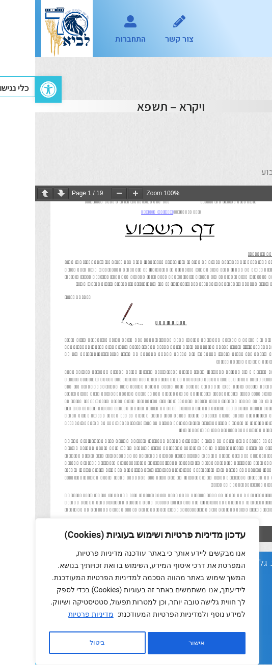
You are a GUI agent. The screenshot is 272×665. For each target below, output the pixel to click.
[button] (253, 28)
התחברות (95, 39)
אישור (62, 643)
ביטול (158, 643)
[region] (112, 593)
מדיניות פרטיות (55, 618)
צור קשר (144, 39)
